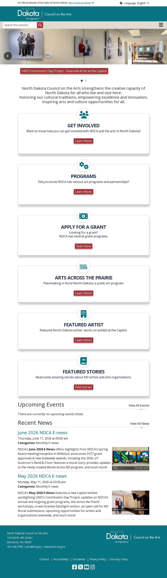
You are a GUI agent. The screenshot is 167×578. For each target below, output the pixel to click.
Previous (8, 56)
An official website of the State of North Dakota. (54, 2)
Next (159, 56)
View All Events (139, 405)
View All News (139, 424)
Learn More (83, 141)
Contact (44, 559)
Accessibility (61, 559)
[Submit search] (40, 25)
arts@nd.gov (34, 546)
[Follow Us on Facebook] (74, 567)
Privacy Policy (98, 559)
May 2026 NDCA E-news (42, 476)
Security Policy (119, 559)
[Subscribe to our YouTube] (86, 567)
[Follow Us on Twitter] (80, 567)
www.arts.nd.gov (55, 546)
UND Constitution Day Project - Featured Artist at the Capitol (64, 71)
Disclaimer (79, 559)
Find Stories (83, 387)
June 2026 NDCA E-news (42, 432)
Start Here (83, 246)
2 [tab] (85, 81)
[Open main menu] (161, 24)
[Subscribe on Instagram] (92, 567)
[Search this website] (19, 25)
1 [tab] (82, 81)
